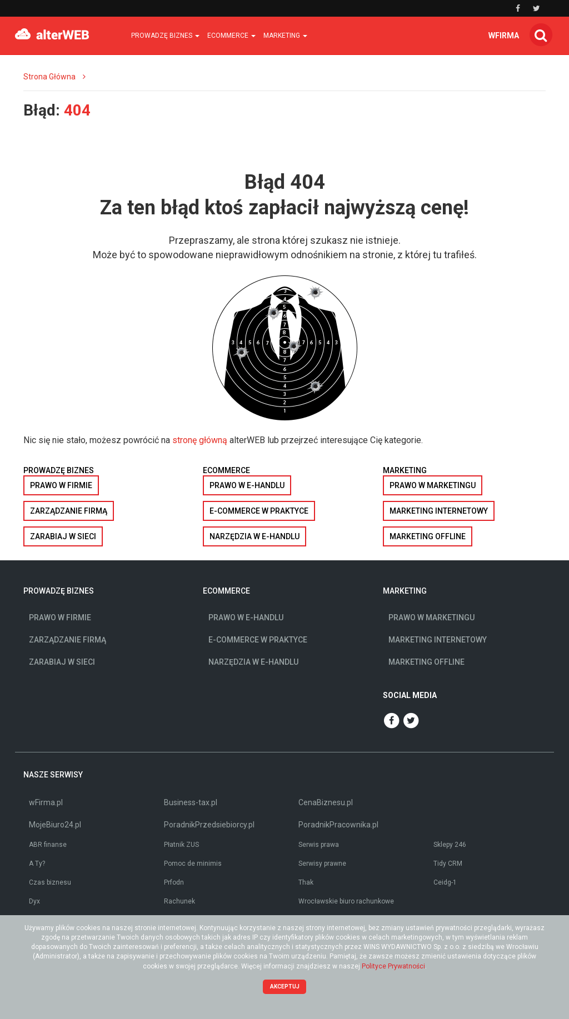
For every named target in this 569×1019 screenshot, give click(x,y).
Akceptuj (285, 986)
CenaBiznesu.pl (325, 802)
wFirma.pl (46, 802)
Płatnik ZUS (181, 845)
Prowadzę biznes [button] (165, 35)
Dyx (34, 901)
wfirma (503, 35)
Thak (305, 882)
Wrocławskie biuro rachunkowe (346, 901)
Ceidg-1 (445, 882)
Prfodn (174, 882)
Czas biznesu (50, 882)
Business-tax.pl (190, 802)
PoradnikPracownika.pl (338, 824)
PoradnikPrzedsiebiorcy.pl (209, 824)
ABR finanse (48, 845)
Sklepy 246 (449, 845)
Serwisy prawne (322, 863)
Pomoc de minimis (193, 863)
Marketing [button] (285, 35)
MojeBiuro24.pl (55, 824)
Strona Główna (49, 76)
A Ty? (37, 863)
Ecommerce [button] (231, 35)
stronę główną (199, 440)
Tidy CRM (447, 863)
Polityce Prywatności (393, 966)
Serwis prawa (318, 845)
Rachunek (179, 901)
